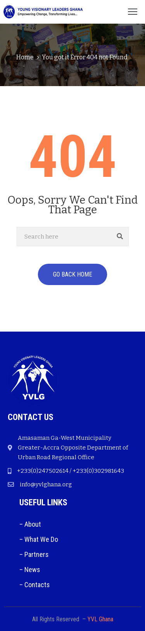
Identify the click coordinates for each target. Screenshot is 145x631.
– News (29, 569)
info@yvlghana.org (46, 484)
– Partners (34, 554)
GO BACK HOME (72, 274)
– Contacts (34, 585)
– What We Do (38, 539)
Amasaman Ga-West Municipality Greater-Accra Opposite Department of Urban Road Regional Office (73, 447)
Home (25, 57)
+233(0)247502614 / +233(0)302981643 (70, 470)
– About (30, 524)
